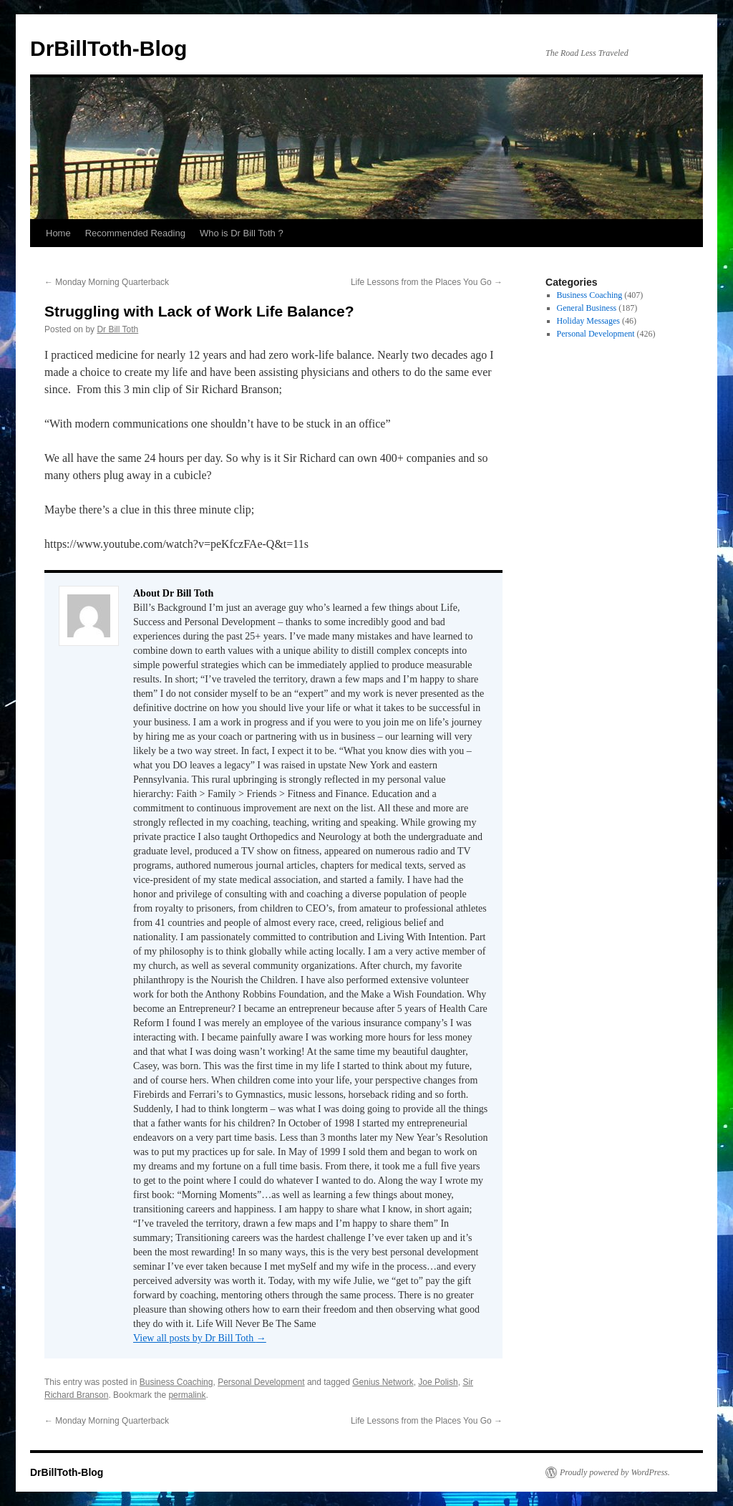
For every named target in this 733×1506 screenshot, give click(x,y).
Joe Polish (437, 1382)
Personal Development (261, 1382)
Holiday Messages (588, 321)
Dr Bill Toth (117, 329)
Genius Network (382, 1382)
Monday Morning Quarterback (106, 282)
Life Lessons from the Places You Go (427, 282)
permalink (186, 1395)
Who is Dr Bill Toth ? (241, 233)
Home (58, 233)
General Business (587, 308)
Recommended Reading (135, 233)
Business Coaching (176, 1382)
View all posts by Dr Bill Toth (199, 1338)
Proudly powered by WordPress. (615, 1472)
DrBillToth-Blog (108, 48)
